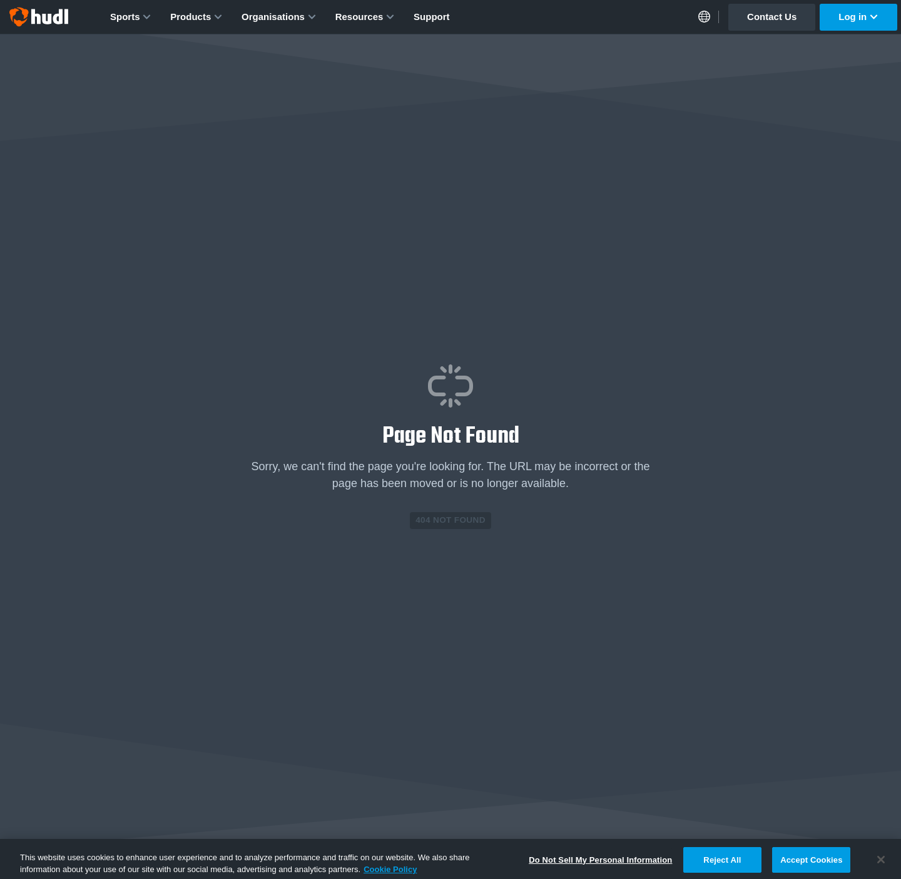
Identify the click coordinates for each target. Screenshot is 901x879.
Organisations (279, 16)
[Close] (881, 862)
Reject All (722, 863)
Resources (365, 16)
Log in (858, 16)
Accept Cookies (811, 863)
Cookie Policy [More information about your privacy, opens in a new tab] (390, 872)
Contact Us (772, 16)
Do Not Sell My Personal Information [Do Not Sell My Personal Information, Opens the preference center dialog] (600, 863)
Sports (130, 16)
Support (432, 16)
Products (196, 16)
